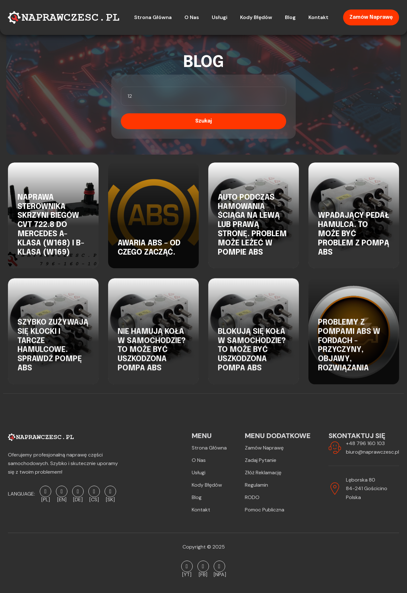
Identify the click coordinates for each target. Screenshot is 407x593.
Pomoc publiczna (264, 509)
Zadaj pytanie (260, 460)
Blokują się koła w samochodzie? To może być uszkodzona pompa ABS (252, 357)
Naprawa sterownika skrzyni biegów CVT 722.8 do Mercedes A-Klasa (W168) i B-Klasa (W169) (50, 225)
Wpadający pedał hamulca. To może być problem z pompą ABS (353, 234)
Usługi (198, 472)
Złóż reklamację (263, 472)
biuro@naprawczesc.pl (372, 452)
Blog (197, 497)
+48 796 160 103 (365, 443)
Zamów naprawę (371, 17)
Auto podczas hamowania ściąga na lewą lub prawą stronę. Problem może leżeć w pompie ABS (252, 225)
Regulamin (256, 485)
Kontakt (201, 509)
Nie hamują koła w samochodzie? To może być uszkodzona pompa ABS (152, 357)
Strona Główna (209, 447)
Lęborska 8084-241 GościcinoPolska (366, 488)
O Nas (199, 460)
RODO (252, 497)
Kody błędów (207, 485)
